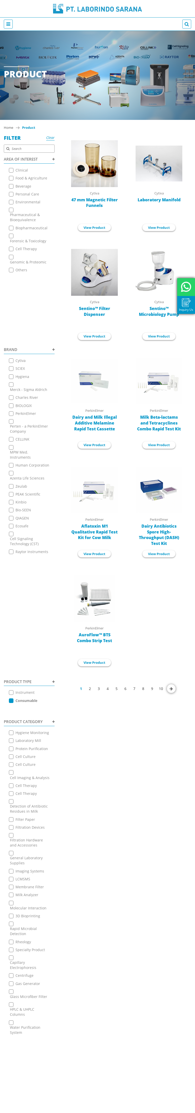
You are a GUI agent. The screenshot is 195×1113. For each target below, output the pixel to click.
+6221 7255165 (97, 971)
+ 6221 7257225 (97, 983)
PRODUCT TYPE (29, 492)
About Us (97, 878)
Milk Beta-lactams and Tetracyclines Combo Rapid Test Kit (159, 423)
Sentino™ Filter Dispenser (94, 311)
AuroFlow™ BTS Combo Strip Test (94, 637)
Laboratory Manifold (159, 200)
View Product (94, 227)
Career (97, 916)
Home (8, 127)
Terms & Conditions (97, 923)
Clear (50, 137)
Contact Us (97, 910)
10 (161, 688)
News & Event (97, 903)
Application (97, 891)
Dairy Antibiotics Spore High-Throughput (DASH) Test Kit (159, 534)
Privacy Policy (97, 929)
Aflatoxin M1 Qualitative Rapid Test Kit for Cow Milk (94, 532)
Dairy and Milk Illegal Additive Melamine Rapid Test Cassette (94, 423)
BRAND (29, 280)
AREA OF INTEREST (29, 159)
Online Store (97, 897)
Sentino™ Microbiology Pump (159, 311)
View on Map (97, 964)
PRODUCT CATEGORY (29, 522)
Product (28, 127)
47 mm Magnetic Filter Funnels (94, 202)
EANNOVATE (148, 1108)
